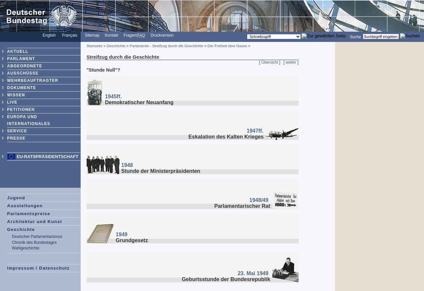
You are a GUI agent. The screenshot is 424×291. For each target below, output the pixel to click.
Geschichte (21, 229)
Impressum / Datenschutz (38, 268)
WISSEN (16, 95)
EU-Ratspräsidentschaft (47, 156)
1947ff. (255, 131)
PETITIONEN (21, 109)
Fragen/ (134, 35)
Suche (355, 36)
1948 (127, 165)
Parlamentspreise (28, 213)
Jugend (16, 197)
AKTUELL (17, 51)
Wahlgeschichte (25, 248)
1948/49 (259, 200)
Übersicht (269, 62)
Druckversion (161, 35)
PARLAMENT (21, 58)
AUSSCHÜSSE (23, 73)
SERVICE (17, 131)
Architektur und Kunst (34, 221)
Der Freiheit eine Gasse (227, 46)
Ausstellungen (25, 205)
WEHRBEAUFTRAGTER (32, 80)
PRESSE (16, 138)
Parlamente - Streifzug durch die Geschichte (166, 46)
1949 (122, 234)
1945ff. (113, 96)
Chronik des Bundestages (34, 242)
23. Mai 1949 (253, 273)
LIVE (12, 102)
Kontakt (111, 35)
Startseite (94, 46)
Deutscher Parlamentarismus (37, 236)
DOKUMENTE (21, 87)
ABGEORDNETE (24, 66)
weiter (291, 62)
